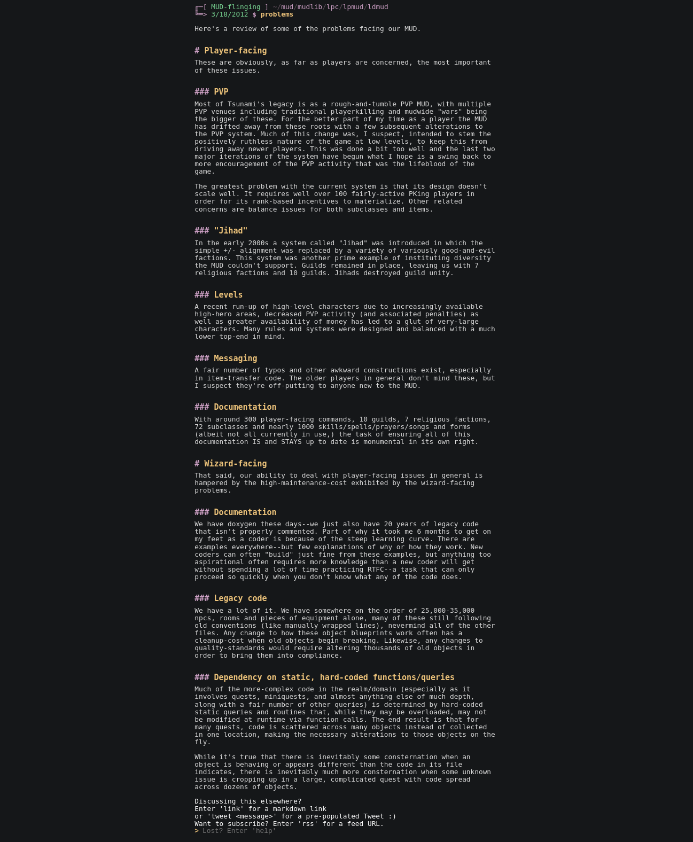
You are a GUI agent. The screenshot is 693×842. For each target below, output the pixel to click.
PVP (221, 92)
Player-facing (235, 51)
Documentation (245, 407)
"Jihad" (230, 231)
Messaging (235, 358)
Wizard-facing (235, 464)
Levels (228, 295)
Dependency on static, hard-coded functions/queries (334, 677)
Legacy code (240, 598)
